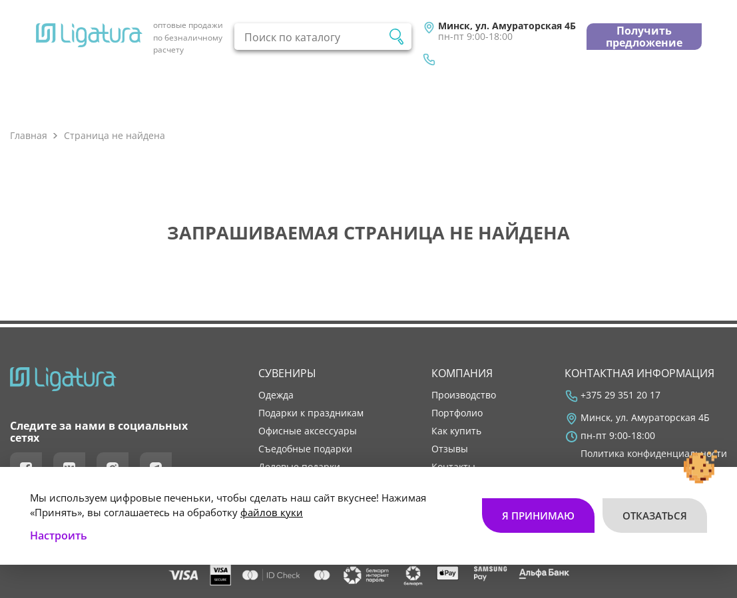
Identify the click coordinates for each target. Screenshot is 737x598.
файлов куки (271, 512)
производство (463, 395)
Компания (462, 373)
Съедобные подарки (305, 449)
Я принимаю (538, 515)
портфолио (457, 413)
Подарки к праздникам (311, 413)
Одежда (276, 395)
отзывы (449, 449)
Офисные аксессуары (307, 431)
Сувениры (287, 373)
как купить (456, 431)
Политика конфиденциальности (654, 453)
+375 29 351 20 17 (620, 395)
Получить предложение (644, 36)
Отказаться (654, 515)
